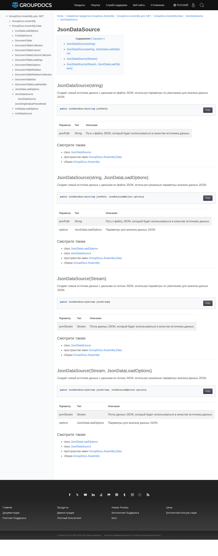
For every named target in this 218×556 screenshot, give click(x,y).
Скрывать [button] (95, 38)
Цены (169, 523)
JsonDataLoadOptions (27, 89)
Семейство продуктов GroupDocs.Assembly (90, 16)
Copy (196, 110)
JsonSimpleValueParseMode (30, 103)
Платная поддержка (14, 534)
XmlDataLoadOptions (26, 108)
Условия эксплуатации (142, 552)
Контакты (157, 552)
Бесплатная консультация (181, 529)
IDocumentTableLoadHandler (31, 84)
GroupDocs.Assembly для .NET (26, 16)
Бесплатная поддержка (125, 529)
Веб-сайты (139, 5)
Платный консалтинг (69, 534)
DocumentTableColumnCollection (33, 55)
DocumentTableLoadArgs (29, 60)
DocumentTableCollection (29, 45)
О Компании (157, 5)
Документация (11, 529)
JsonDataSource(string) (81, 43)
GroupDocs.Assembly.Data (26, 26)
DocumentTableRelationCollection (33, 74)
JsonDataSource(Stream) (82, 58)
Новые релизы (120, 523)
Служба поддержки (116, 5)
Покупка (95, 5)
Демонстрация (65, 529)
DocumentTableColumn (28, 50)
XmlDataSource (23, 113)
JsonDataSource (24, 94)
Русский (180, 5)
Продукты (79, 5)
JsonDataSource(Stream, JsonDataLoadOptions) (91, 66)
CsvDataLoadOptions (26, 30)
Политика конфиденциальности (118, 552)
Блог (114, 534)
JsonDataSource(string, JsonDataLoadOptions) (91, 51)
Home (60, 16)
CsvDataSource (23, 35)
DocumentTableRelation (28, 69)
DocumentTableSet (25, 79)
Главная (7, 523)
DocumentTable (23, 40)
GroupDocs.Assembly (24, 21)
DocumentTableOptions (28, 64)
